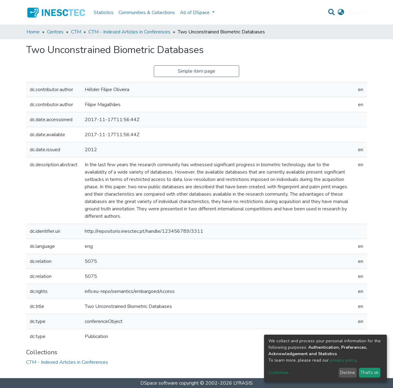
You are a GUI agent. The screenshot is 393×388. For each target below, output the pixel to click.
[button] (341, 12)
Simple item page (196, 71)
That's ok (369, 372)
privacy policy (343, 360)
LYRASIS (243, 383)
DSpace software (159, 383)
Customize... (279, 372)
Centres (55, 32)
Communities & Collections (147, 12)
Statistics (104, 12)
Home (33, 32)
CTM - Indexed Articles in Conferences (129, 32)
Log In (355, 12)
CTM (76, 32)
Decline (347, 372)
